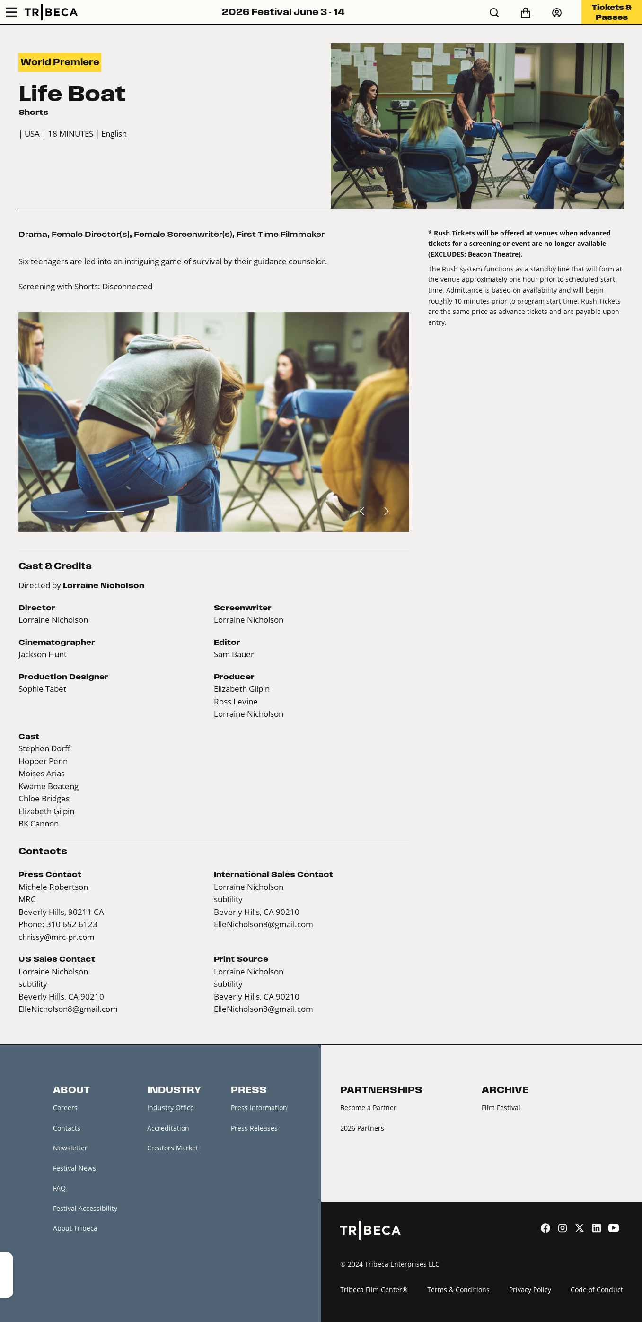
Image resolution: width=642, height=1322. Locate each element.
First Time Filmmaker (281, 234)
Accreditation (168, 1127)
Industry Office (170, 1107)
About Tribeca (75, 1228)
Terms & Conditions (458, 1289)
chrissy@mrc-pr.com (56, 937)
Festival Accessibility (85, 1208)
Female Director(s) (91, 234)
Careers (65, 1107)
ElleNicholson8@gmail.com (263, 924)
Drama (32, 234)
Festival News (74, 1168)
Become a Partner (368, 1107)
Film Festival (501, 1107)
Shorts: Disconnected (113, 286)
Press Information (259, 1107)
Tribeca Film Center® (374, 1289)
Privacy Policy (530, 1289)
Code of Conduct (597, 1289)
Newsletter (70, 1147)
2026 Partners (362, 1127)
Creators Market (172, 1147)
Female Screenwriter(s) (183, 234)
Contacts (66, 1127)
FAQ (59, 1187)
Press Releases (254, 1127)
